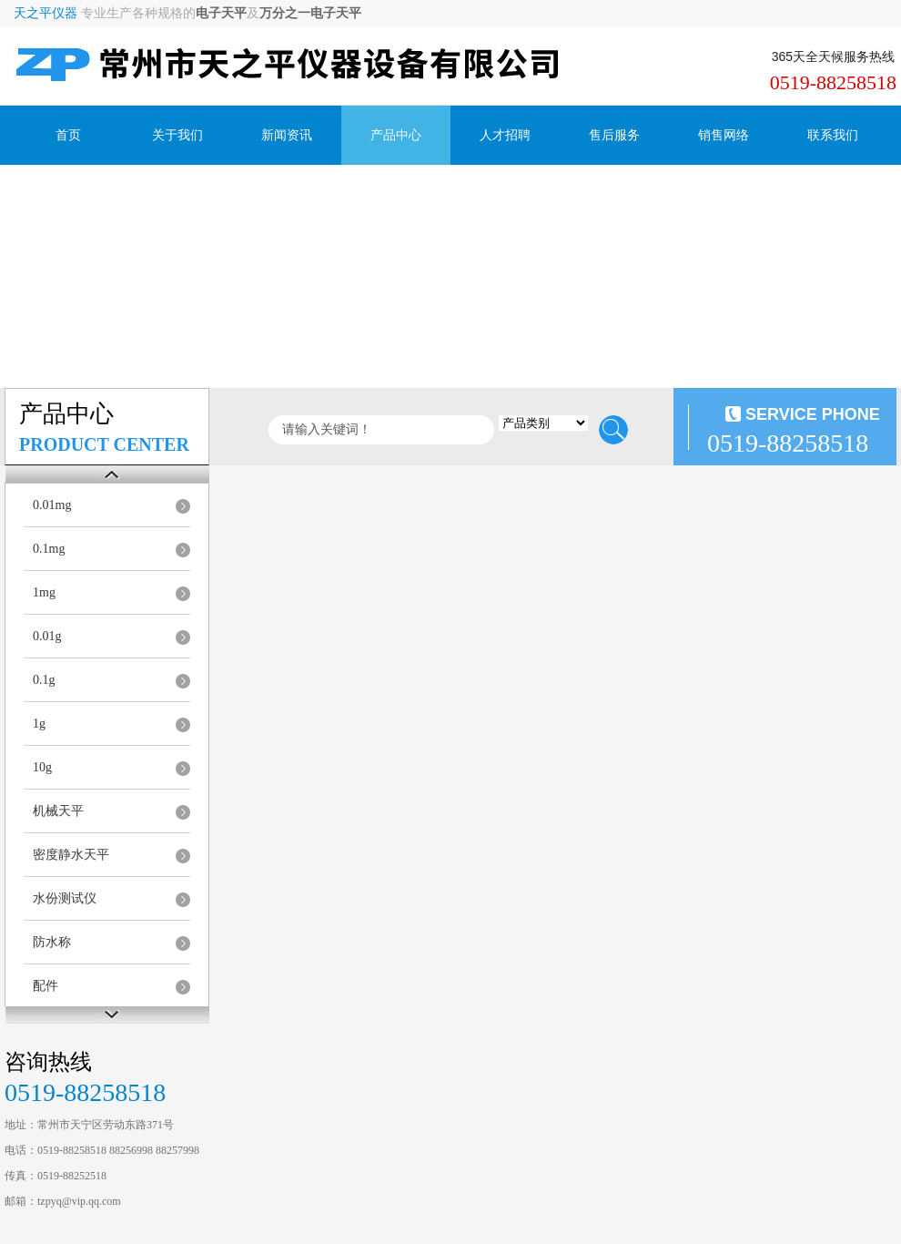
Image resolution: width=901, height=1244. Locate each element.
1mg (44, 592)
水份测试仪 (64, 898)
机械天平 (58, 811)
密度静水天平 (71, 855)
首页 (68, 135)
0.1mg (49, 549)
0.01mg (52, 505)
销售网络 (723, 135)
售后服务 (614, 135)
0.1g (44, 680)
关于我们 (177, 135)
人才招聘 (505, 135)
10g (42, 767)
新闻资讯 (286, 135)
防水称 (52, 942)
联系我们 (832, 135)
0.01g (47, 636)
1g (39, 723)
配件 (45, 986)
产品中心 (395, 135)
